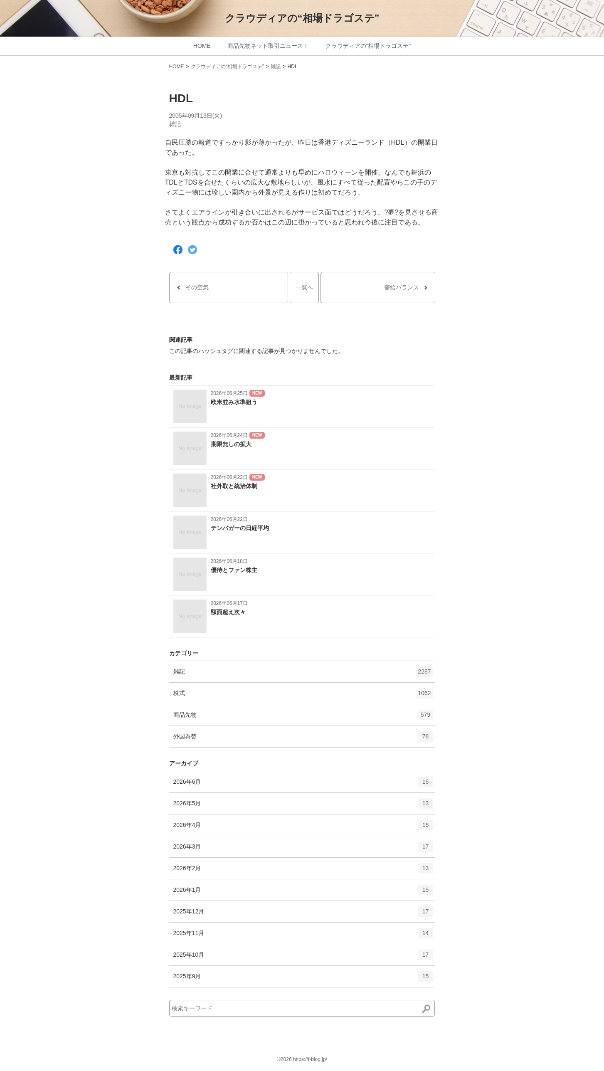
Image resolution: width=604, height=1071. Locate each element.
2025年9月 (303, 979)
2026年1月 (303, 893)
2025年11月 (303, 936)
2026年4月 (303, 828)
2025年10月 (303, 957)
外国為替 (303, 739)
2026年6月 (303, 784)
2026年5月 (303, 806)
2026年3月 (303, 849)
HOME (202, 45)
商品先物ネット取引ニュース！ (268, 45)
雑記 (276, 66)
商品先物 (303, 718)
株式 (303, 696)
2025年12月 (303, 914)
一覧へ (304, 287)
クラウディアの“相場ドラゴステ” (302, 18)
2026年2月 (303, 871)
